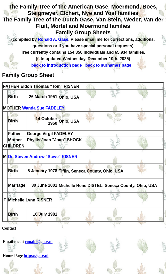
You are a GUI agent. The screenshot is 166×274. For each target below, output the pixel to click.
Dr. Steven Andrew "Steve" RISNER (42, 157)
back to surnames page (108, 65)
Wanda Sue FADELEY (43, 108)
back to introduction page (56, 65)
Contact (9, 228)
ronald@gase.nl (39, 241)
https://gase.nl (36, 255)
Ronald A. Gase (53, 39)
